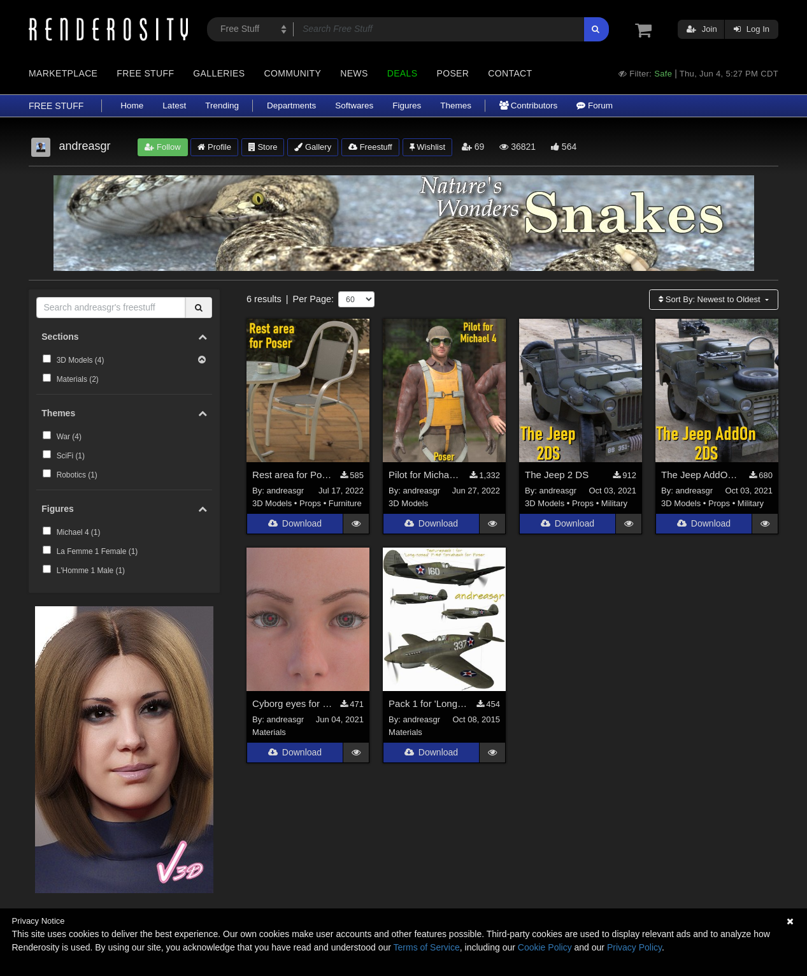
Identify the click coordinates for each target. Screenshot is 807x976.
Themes (455, 105)
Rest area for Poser (292, 475)
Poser (452, 73)
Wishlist (427, 147)
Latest (174, 105)
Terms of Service (427, 947)
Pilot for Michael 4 (425, 475)
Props (310, 503)
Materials (269, 732)
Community (293, 73)
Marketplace (63, 73)
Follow (162, 147)
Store (263, 147)
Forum (594, 105)
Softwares (354, 105)
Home (131, 105)
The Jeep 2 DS (557, 475)
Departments (291, 105)
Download (295, 523)
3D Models (272, 503)
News (354, 73)
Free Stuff (145, 73)
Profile (214, 147)
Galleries (219, 73)
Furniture (345, 503)
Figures (406, 105)
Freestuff (370, 147)
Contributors (528, 105)
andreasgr (285, 491)
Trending (222, 105)
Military (614, 503)
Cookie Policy (545, 947)
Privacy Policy (634, 947)
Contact (510, 73)
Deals (402, 73)
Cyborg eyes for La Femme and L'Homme (292, 704)
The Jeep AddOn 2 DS (701, 475)
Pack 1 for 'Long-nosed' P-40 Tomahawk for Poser (429, 704)
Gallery (312, 147)
